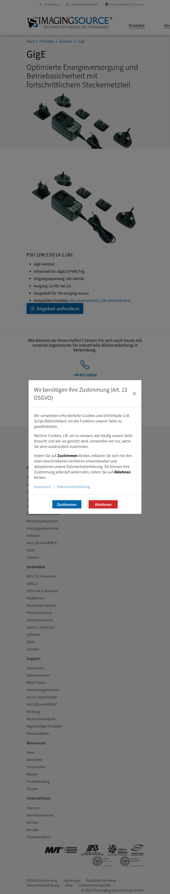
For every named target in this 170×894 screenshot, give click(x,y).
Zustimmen (67, 504)
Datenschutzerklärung (73, 486)
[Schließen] (134, 393)
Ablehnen (103, 504)
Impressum (42, 486)
